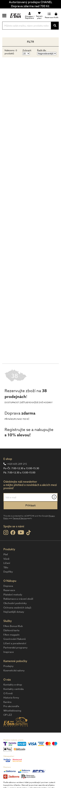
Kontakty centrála (13, 689)
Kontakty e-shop (12, 684)
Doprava (8, 586)
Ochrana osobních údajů (17, 607)
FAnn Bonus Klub (13, 626)
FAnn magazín (11, 635)
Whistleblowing (12, 710)
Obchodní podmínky (15, 603)
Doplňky (8, 571)
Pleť (5, 554)
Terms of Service (20, 518)
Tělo (5, 567)
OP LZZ (7, 715)
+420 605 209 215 (17, 464)
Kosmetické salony (14, 670)
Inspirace (8, 652)
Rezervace (9, 590)
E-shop (7, 459)
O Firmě (8, 693)
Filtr (30, 42)
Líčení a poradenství (14, 643)
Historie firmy (11, 697)
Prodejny (8, 666)
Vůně (6, 559)
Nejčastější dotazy (13, 612)
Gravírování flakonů (14, 639)
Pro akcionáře (11, 706)
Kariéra (7, 702)
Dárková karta (11, 630)
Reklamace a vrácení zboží (18, 599)
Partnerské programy (15, 647)
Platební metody (12, 594)
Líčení (6, 563)
